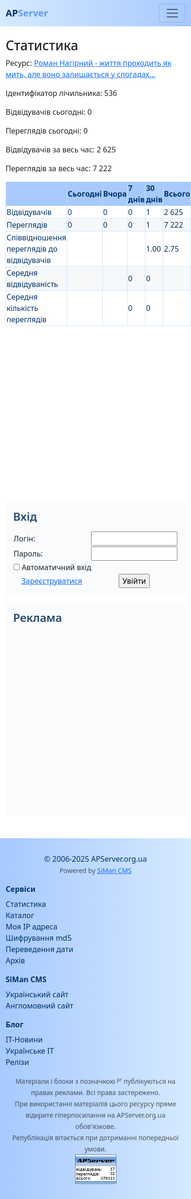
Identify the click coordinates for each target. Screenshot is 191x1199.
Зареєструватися (52, 581)
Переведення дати (39, 949)
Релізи (17, 1062)
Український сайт (37, 994)
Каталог (20, 915)
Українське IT (30, 1051)
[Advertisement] (88, 414)
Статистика (26, 904)
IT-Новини (24, 1039)
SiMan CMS (114, 870)
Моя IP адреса (31, 926)
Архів (15, 960)
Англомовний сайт (39, 1005)
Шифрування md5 (39, 938)
